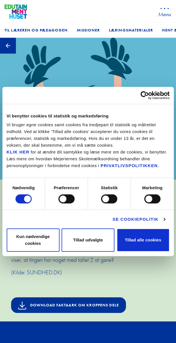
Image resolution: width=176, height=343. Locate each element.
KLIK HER (18, 152)
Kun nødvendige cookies (33, 240)
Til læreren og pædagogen (36, 30)
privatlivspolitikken (129, 165)
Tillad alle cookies (143, 239)
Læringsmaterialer (131, 30)
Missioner (88, 30)
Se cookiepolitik (136, 219)
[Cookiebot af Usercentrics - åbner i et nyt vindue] (144, 95)
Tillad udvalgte (88, 239)
